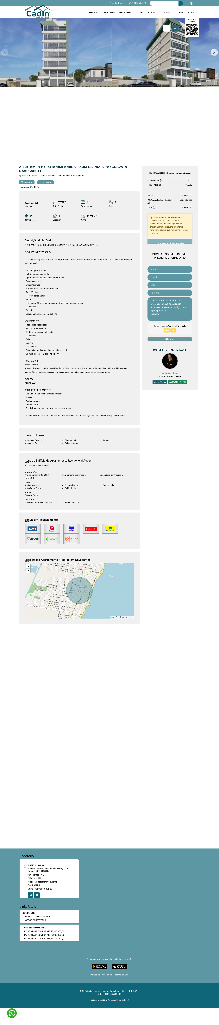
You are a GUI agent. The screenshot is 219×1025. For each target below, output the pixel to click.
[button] (191, 3)
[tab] (166, 28)
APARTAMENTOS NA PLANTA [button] (117, 12)
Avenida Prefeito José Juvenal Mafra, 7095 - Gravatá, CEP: (49, 869)
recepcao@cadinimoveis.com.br (43, 882)
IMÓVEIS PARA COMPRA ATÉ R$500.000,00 (44, 931)
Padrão (35, 175)
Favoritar (27, 182)
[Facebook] (37, 895)
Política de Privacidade (101, 975)
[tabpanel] (109, 52)
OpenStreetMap (127, 617)
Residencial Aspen (79, 460)
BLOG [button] (167, 12)
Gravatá (43, 175)
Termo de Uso (121, 975)
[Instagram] (30, 895)
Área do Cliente (117, 3)
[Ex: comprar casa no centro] (164, 3)
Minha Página (160, 382)
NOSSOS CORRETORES (35, 920)
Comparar (45, 182)
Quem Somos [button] (185, 12)
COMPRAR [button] (90, 12)
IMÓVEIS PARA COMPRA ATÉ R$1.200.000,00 (44, 938)
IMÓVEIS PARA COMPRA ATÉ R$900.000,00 (44, 935)
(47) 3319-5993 (137, 3)
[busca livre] (180, 3)
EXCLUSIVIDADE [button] (148, 12)
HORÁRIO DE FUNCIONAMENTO (38, 916)
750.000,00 (186, 195)
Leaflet (114, 617)
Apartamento (25, 175)
